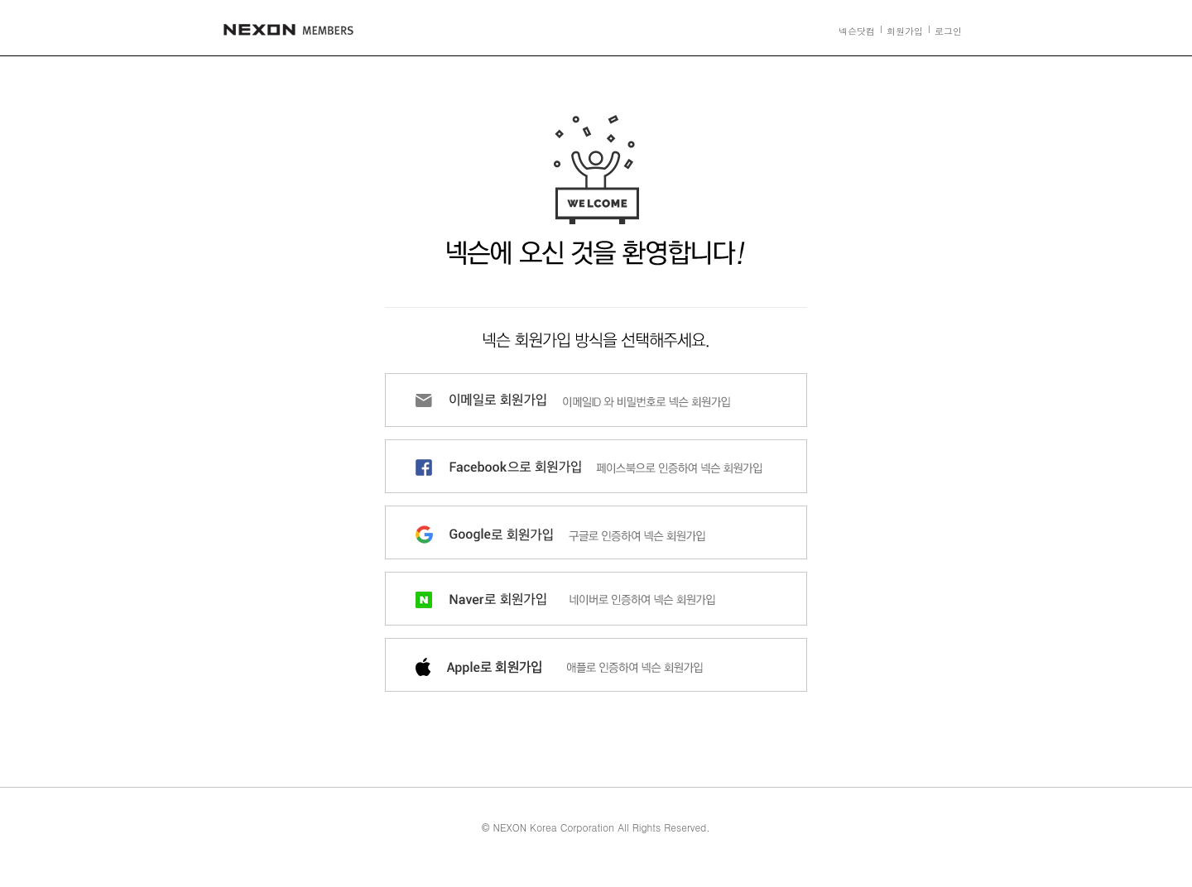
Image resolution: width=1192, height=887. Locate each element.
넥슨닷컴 (857, 31)
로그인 (948, 31)
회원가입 (905, 31)
